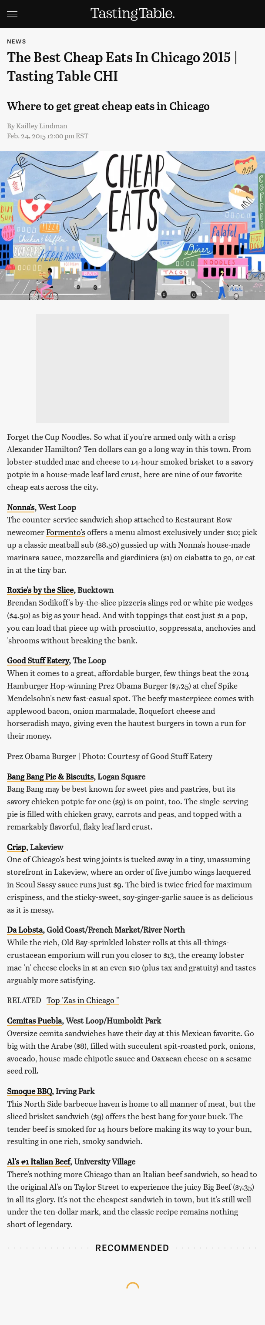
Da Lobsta (25, 929)
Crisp (16, 846)
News (16, 41)
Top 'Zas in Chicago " (83, 999)
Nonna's (20, 507)
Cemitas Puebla (34, 1020)
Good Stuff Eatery (38, 660)
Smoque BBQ (29, 1090)
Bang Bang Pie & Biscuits (50, 776)
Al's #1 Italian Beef (38, 1161)
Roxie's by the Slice (40, 589)
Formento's (65, 531)
